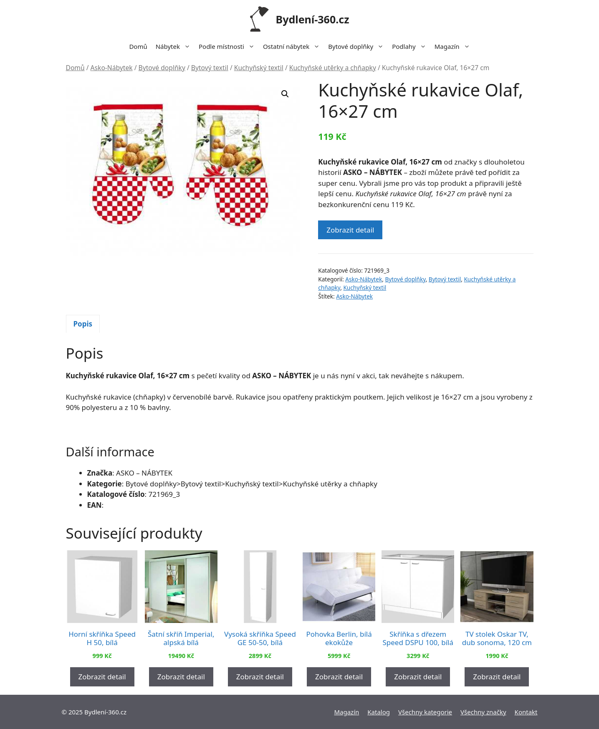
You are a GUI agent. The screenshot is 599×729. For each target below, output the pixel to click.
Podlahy (411, 46)
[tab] (83, 324)
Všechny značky (483, 712)
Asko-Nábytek (112, 67)
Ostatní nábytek (293, 46)
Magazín (454, 46)
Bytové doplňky (358, 46)
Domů (138, 46)
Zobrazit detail (350, 230)
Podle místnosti (229, 46)
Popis (83, 324)
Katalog (378, 712)
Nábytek (175, 46)
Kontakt (526, 712)
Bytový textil (209, 67)
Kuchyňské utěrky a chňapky (332, 67)
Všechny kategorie (425, 712)
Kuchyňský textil (258, 67)
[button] (285, 93)
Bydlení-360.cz (312, 19)
